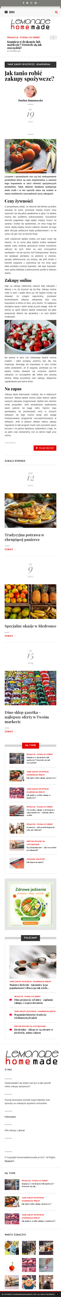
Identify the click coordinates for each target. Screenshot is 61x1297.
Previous (51, 37)
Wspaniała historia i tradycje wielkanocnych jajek (30, 1016)
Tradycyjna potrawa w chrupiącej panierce (24, 537)
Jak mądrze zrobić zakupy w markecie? (39, 1221)
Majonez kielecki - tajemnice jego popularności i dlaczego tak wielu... (29, 986)
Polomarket (10, 1117)
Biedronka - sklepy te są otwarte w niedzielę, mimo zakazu (33, 1031)
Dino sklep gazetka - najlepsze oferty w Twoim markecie (27, 717)
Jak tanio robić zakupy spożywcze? (41, 778)
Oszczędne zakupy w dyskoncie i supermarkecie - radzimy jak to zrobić (41, 812)
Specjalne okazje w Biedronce (30, 625)
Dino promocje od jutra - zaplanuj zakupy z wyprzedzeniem (33, 1001)
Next (54, 37)
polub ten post (45, 448)
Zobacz (10, 550)
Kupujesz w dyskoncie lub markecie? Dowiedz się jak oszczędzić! (24, 45)
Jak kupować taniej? (35, 862)
